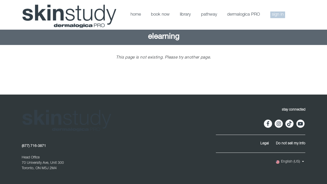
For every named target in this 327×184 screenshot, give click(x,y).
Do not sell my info (290, 143)
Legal (264, 143)
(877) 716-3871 (34, 146)
